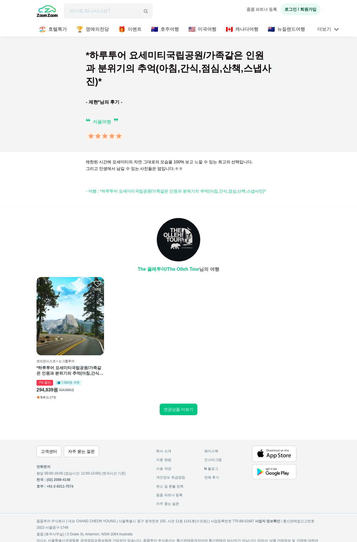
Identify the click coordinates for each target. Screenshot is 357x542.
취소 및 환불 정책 (169, 486)
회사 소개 (163, 451)
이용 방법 (163, 460)
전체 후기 (211, 477)
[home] (47, 11)
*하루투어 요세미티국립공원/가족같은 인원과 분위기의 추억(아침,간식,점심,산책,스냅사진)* (69, 370)
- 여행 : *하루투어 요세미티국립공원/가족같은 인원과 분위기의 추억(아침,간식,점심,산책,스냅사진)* (176, 191)
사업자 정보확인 (267, 521)
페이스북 (211, 451)
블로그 (211, 469)
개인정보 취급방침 (170, 477)
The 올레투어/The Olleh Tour (168, 269)
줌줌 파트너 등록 (262, 9)
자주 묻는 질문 (167, 504)
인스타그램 (213, 460)
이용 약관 (163, 469)
